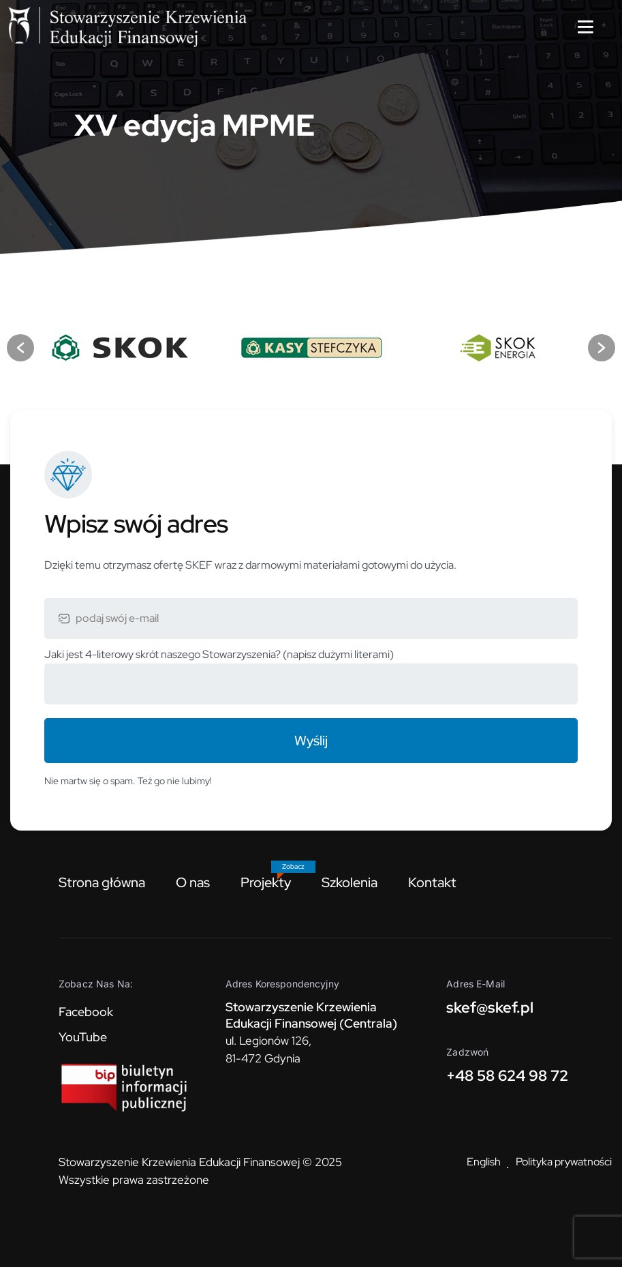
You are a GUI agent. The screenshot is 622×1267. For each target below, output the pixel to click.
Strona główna (102, 882)
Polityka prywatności (564, 1161)
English (484, 1161)
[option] (122, 347)
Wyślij (311, 740)
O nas (193, 882)
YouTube (83, 1037)
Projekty (265, 882)
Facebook (86, 1011)
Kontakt (432, 882)
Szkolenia (349, 882)
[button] (20, 347)
